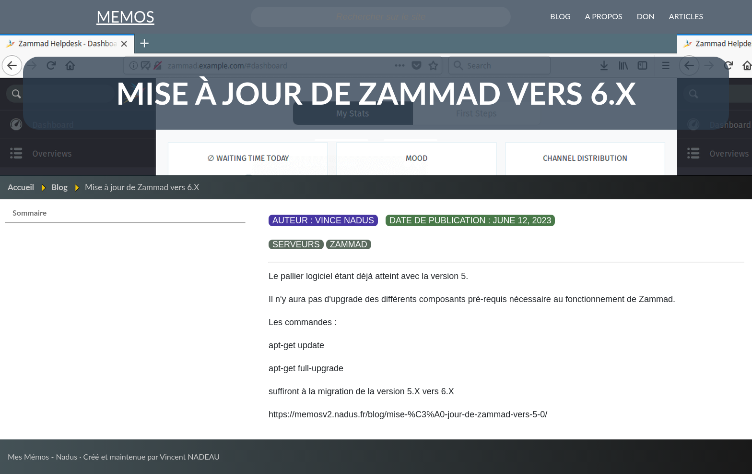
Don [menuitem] (646, 16)
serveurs (296, 244)
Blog (59, 187)
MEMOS (125, 16)
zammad (348, 244)
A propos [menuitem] (604, 16)
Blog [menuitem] (560, 16)
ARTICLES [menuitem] (686, 16)
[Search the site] (381, 17)
